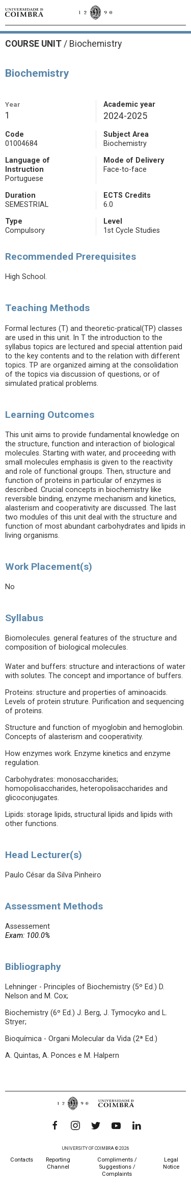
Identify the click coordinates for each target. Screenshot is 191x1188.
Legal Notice (171, 1163)
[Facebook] (55, 1125)
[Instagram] (75, 1125)
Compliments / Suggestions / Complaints (117, 1166)
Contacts (21, 1159)
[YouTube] (116, 1125)
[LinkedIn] (136, 1125)
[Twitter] (96, 1125)
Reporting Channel (58, 1163)
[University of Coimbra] (24, 12)
